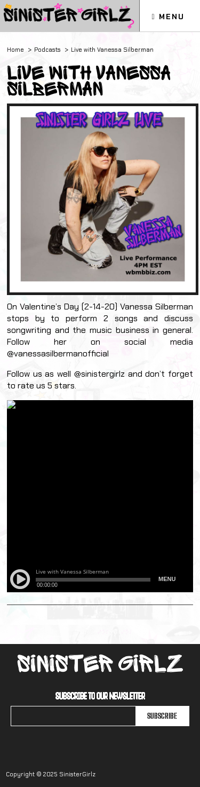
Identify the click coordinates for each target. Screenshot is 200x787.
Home (15, 49)
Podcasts (47, 49)
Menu (167, 16)
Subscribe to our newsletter (100, 696)
